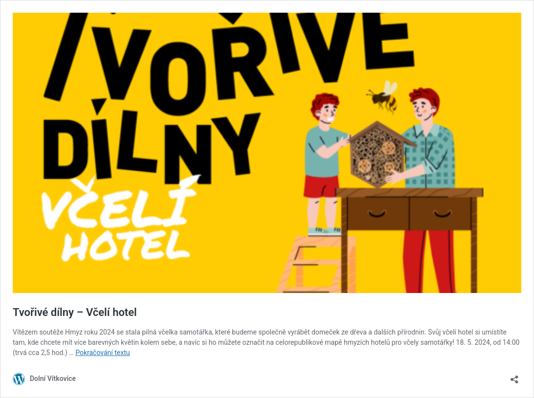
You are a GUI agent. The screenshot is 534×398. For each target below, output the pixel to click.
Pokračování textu (102, 352)
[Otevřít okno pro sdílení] (514, 376)
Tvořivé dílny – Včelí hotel (75, 312)
